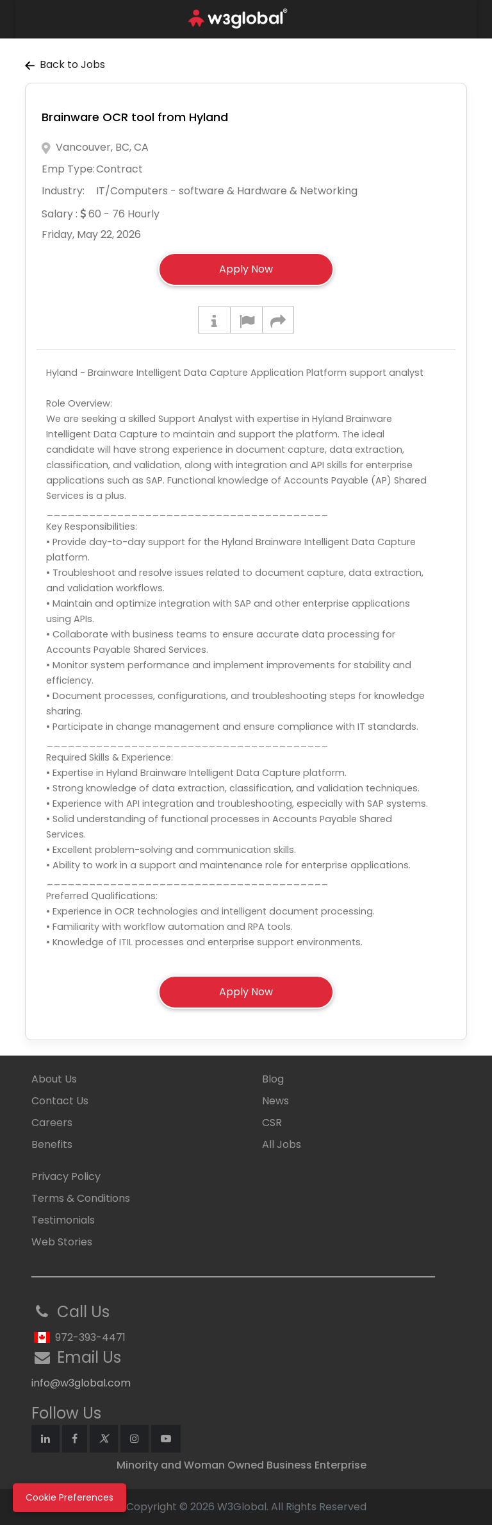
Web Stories (61, 1241)
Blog (273, 1079)
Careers (51, 1122)
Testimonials (63, 1220)
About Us (54, 1079)
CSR (272, 1122)
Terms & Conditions (80, 1198)
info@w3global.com (81, 1383)
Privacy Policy (66, 1176)
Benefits (51, 1144)
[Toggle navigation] (458, 19)
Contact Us (59, 1100)
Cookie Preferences (69, 1497)
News (275, 1100)
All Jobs (281, 1144)
